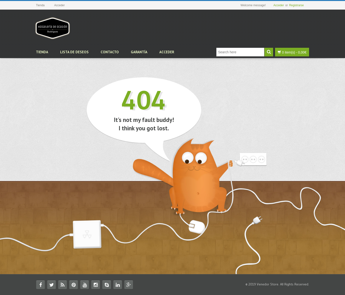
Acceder (278, 5)
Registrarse (296, 5)
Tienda (42, 52)
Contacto (110, 52)
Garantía (139, 52)
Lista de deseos (74, 52)
